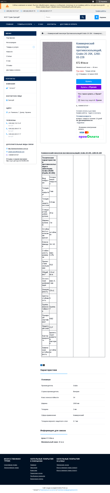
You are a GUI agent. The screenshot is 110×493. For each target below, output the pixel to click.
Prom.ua (64, 488)
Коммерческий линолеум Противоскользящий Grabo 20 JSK (70, 33)
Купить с (89, 87)
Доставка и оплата (68, 24)
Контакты (51, 24)
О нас (40, 24)
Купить (89, 81)
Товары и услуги (24, 24)
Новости (9, 52)
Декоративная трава (11, 468)
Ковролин (33, 470)
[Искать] (83, 17)
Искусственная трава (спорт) (67, 470)
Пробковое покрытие (37, 476)
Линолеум (33, 468)
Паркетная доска (36, 473)
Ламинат (33, 465)
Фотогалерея (11, 42)
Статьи (9, 56)
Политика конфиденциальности (67, 490)
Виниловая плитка (36, 479)
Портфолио (10, 38)
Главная (9, 24)
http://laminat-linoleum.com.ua (18, 148)
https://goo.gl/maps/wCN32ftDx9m (17, 161)
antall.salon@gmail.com (16, 152)
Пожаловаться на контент (48, 490)
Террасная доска (63, 465)
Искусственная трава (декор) (67, 468)
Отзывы (9, 65)
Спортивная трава (10, 465)
